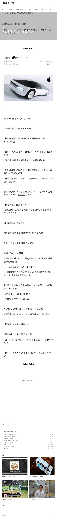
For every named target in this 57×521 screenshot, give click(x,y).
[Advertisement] (28, 380)
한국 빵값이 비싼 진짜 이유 (10, 438)
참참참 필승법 (7, 449)
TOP (53, 515)
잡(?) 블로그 (8, 3)
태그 (51, 9)
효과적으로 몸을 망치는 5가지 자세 (12, 434)
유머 (5, 431)
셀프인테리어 (19, 9)
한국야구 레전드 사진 (9, 442)
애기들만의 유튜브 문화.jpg (10, 440)
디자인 (29, 9)
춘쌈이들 (9, 9)
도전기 (36, 9)
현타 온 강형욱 (7, 445)
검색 (50, 3)
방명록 (44, 9)
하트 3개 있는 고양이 (9, 447)
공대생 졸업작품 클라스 (9, 436)
